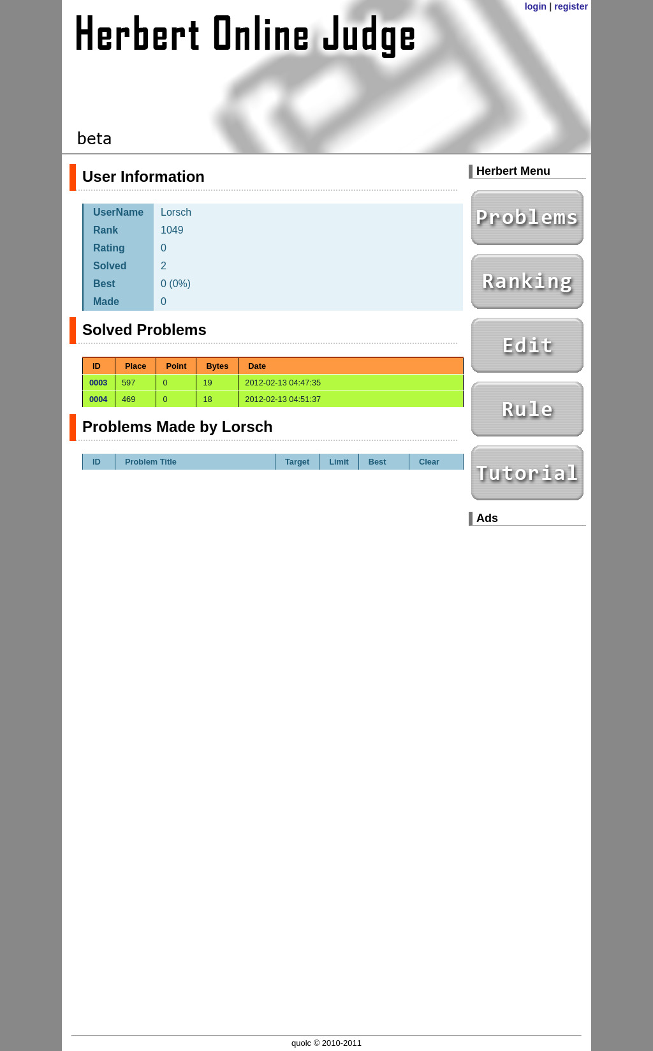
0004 (98, 399)
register (571, 6)
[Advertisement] (527, 727)
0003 (98, 382)
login (536, 6)
